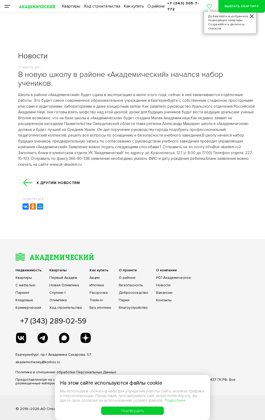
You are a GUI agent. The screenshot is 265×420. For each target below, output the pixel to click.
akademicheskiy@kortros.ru (38, 362)
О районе (156, 6)
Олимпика (58, 300)
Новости (163, 285)
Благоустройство (133, 308)
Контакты (164, 300)
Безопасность (131, 285)
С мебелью (25, 285)
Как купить (134, 6)
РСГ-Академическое (173, 278)
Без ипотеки (100, 308)
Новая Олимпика (64, 285)
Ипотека (97, 285)
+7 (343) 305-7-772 (183, 6)
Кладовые (24, 300)
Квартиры (71, 6)
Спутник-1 (57, 293)
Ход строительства (102, 6)
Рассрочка (99, 293)
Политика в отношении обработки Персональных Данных (66, 372)
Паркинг (23, 293)
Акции (95, 278)
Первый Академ (63, 278)
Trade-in (96, 300)
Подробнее (175, 400)
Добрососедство (133, 293)
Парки (124, 300)
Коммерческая (28, 308)
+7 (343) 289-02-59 (53, 321)
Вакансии (164, 293)
